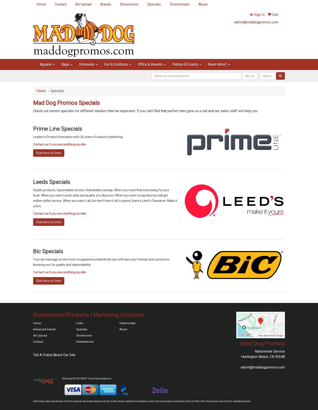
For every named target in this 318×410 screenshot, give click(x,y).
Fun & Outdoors (117, 64)
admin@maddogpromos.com (256, 22)
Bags (66, 64)
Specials (154, 4)
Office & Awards (152, 64)
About (202, 4)
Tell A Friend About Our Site (54, 355)
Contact (60, 4)
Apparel (47, 64)
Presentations (85, 341)
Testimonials (179, 4)
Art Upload (83, 4)
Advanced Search (44, 329)
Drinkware (88, 64)
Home (41, 4)
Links (79, 323)
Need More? (219, 64)
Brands (105, 4)
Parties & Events (186, 64)
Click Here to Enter (48, 153)
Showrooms (129, 4)
